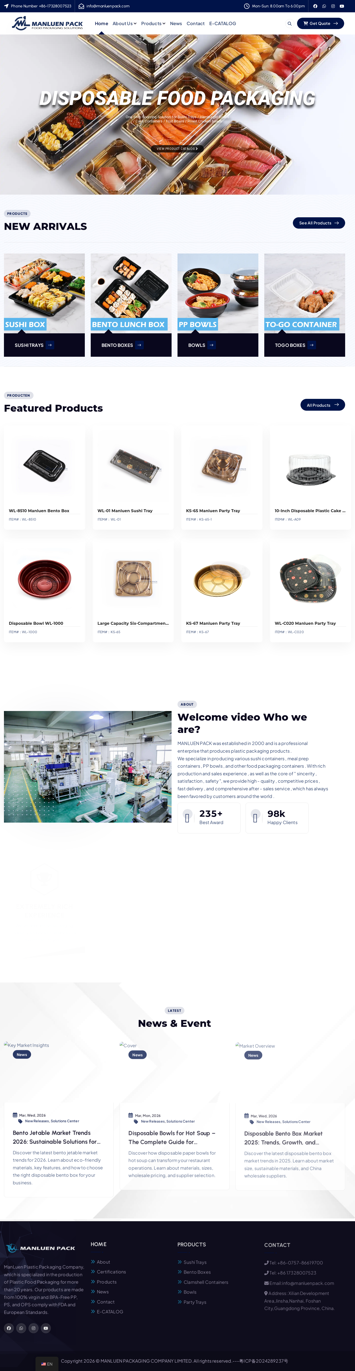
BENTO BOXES (123, 345)
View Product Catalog (177, 149)
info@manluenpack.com (108, 6)
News (176, 23)
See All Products (315, 222)
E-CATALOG (222, 23)
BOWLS (202, 345)
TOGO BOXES (295, 345)
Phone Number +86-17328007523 (41, 6)
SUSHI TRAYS (34, 345)
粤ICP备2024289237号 (263, 1361)
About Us (122, 23)
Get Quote (316, 23)
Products (151, 23)
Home (101, 23)
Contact (196, 23)
